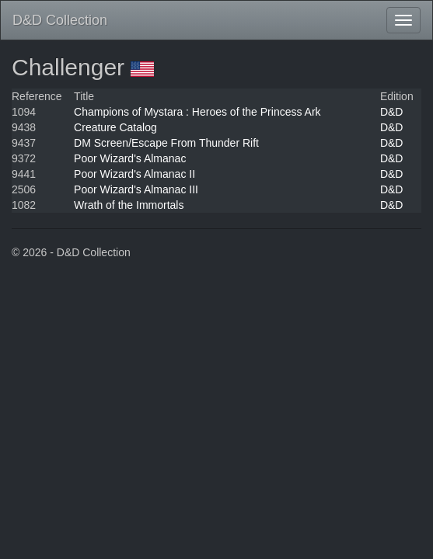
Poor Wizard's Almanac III (136, 189)
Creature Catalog (115, 127)
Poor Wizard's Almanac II (134, 174)
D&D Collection (59, 20)
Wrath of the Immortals (128, 205)
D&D (391, 112)
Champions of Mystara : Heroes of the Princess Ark (197, 112)
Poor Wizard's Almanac (130, 158)
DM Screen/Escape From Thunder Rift (166, 143)
